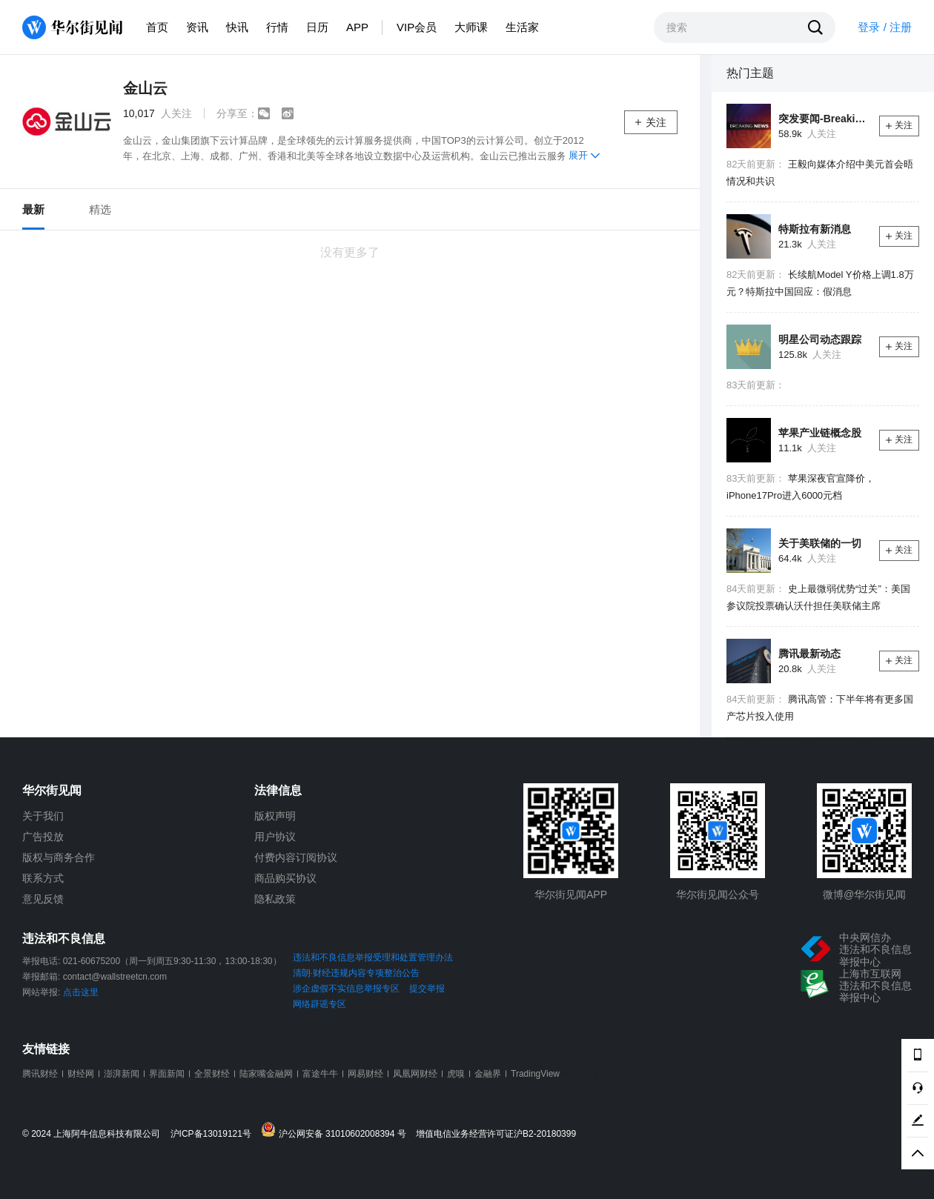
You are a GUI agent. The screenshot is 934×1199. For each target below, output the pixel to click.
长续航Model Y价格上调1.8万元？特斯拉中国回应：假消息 (820, 283)
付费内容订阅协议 (295, 857)
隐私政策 (275, 899)
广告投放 (43, 837)
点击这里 (81, 992)
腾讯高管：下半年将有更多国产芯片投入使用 (819, 708)
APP (357, 27)
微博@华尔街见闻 (864, 894)
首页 (157, 27)
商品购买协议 (285, 878)
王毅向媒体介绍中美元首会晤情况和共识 (819, 173)
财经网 (80, 1074)
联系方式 (43, 878)
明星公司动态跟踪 (819, 339)
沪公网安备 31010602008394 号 (337, 1130)
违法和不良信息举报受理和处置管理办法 (373, 957)
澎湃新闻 (121, 1074)
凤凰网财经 (415, 1074)
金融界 (487, 1074)
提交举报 (427, 988)
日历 (317, 27)
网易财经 (365, 1074)
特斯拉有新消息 (814, 229)
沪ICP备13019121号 (214, 1134)
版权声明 (275, 816)
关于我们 (43, 816)
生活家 (522, 27)
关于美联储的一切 (819, 543)
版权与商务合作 (58, 857)
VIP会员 (417, 27)
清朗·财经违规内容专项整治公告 (356, 973)
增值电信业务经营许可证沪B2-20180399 (496, 1134)
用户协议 (275, 837)
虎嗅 (456, 1074)
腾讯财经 (40, 1074)
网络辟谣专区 (319, 1004)
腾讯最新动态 (809, 653)
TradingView (535, 1074)
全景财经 (212, 1074)
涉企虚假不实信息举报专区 (346, 988)
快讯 (237, 27)
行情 (277, 27)
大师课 (471, 27)
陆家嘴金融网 (266, 1074)
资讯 (197, 27)
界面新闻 (167, 1074)
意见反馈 (43, 899)
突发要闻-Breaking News (823, 118)
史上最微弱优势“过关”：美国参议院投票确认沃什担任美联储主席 (818, 597)
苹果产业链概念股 (819, 433)
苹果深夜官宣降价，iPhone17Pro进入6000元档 (800, 487)
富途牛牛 (320, 1074)
